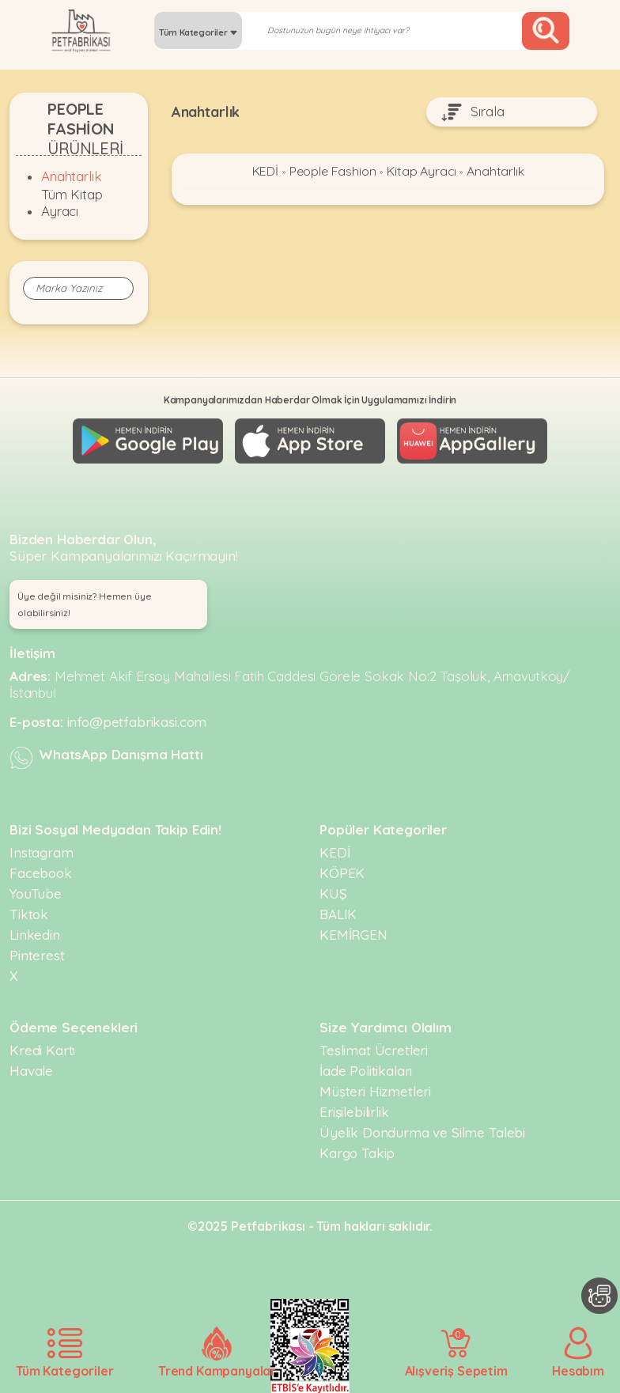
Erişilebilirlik (354, 1111)
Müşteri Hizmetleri (375, 1090)
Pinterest (37, 954)
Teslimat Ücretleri (373, 1049)
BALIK (338, 913)
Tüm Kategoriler (198, 32)
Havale (31, 1070)
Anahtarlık (71, 176)
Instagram (41, 851)
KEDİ (264, 172)
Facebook (40, 872)
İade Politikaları (365, 1070)
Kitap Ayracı (421, 172)
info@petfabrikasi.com (137, 721)
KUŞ (333, 892)
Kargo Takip (357, 1152)
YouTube (35, 892)
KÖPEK (342, 872)
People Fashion (332, 172)
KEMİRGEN (353, 934)
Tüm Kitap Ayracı (72, 202)
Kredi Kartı (42, 1049)
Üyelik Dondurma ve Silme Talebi (422, 1131)
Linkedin (34, 934)
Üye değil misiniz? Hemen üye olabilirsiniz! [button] (84, 603)
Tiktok (28, 913)
